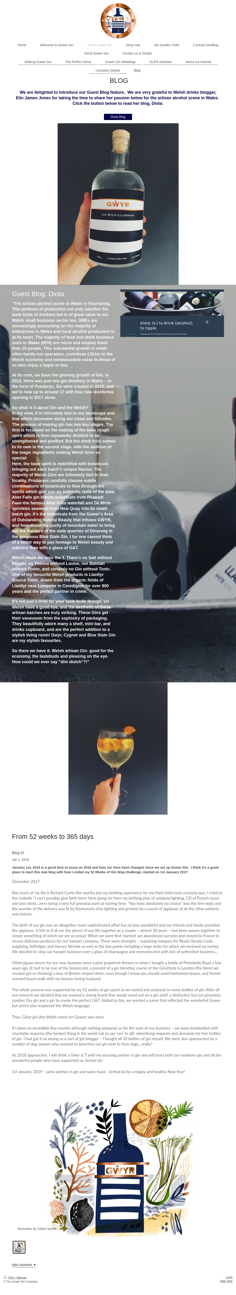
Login (229, 1277)
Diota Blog (118, 117)
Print (9, 1277)
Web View (226, 1281)
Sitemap (21, 1277)
